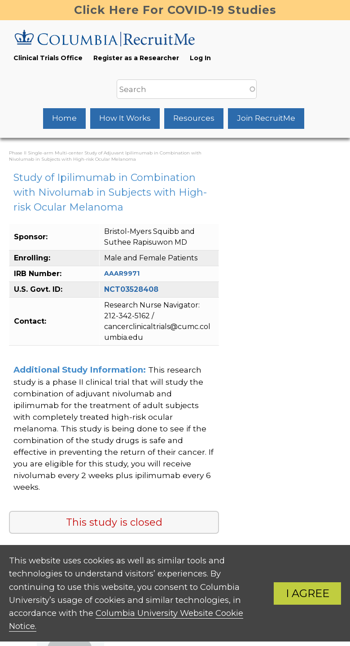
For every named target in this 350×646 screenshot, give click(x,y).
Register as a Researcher (136, 58)
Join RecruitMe (266, 118)
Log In (200, 58)
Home (64, 118)
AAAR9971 (122, 273)
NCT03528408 (131, 289)
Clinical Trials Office (48, 58)
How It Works (125, 118)
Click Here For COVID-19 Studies (175, 10)
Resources (193, 118)
